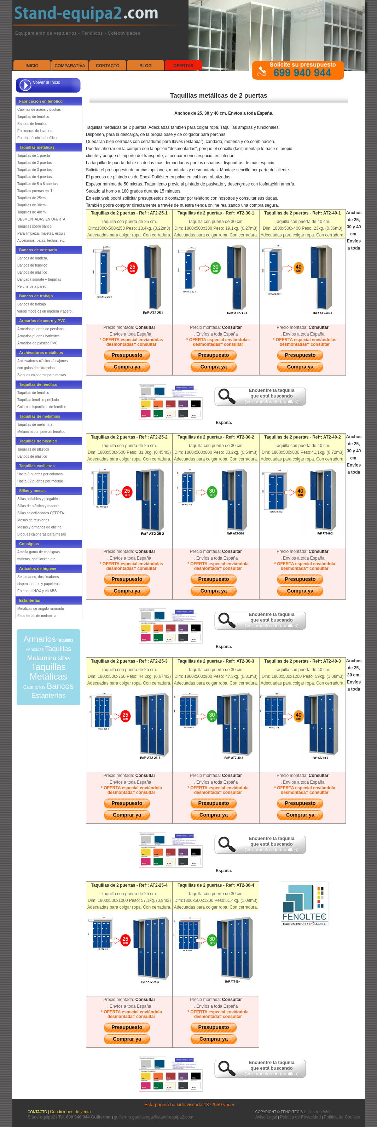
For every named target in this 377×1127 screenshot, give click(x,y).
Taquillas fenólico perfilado (38, 400)
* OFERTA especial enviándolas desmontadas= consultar (131, 342)
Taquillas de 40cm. (32, 212)
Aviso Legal (266, 1117)
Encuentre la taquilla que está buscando (271, 396)
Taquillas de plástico (33, 449)
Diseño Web (319, 1111)
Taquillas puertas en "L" (35, 191)
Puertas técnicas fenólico (37, 138)
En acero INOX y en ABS (37, 591)
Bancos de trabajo (31, 304)
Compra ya (127, 367)
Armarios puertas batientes (38, 336)
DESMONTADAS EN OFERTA (41, 219)
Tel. (85, 1117)
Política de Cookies (342, 1117)
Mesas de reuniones (33, 520)
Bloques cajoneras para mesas (41, 375)
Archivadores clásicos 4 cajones (42, 361)
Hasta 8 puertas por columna (40, 474)
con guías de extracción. (36, 368)
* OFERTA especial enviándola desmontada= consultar (218, 566)
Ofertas (183, 65)
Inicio (32, 65)
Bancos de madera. (32, 258)
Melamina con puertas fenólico (41, 432)
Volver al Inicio (46, 82)
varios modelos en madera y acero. (44, 311)
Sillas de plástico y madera (38, 506)
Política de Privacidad (300, 1117)
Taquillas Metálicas (48, 671)
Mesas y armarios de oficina (39, 527)
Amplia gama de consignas (38, 552)
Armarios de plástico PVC (37, 343)
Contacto (108, 65)
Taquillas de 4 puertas (34, 177)
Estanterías (48, 695)
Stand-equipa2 (42, 1117)
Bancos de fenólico (32, 124)
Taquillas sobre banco (34, 226)
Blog (145, 65)
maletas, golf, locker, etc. (36, 559)
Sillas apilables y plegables (38, 499)
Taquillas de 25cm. (32, 198)
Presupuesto (126, 355)
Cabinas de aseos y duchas (39, 109)
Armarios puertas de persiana (40, 329)
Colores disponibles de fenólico (41, 407)
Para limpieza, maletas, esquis (41, 233)
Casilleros (34, 687)
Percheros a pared (31, 286)
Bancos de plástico (32, 272)
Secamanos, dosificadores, (38, 577)
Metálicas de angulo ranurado (40, 609)
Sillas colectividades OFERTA (40, 513)
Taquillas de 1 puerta (33, 156)
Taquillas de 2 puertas (34, 163)
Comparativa (69, 65)
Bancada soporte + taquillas (39, 279)
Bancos (60, 686)
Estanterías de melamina (37, 616)
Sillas (64, 658)
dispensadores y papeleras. (38, 584)
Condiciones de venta (70, 1111)
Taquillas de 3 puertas (34, 170)
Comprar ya (127, 815)
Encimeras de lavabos (34, 131)
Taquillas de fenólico (33, 117)
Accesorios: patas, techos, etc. (41, 240)
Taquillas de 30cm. (32, 205)
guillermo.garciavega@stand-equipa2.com (153, 1117)
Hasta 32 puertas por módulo (40, 481)
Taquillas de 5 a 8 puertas (37, 184)
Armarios (39, 638)
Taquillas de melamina (34, 425)
